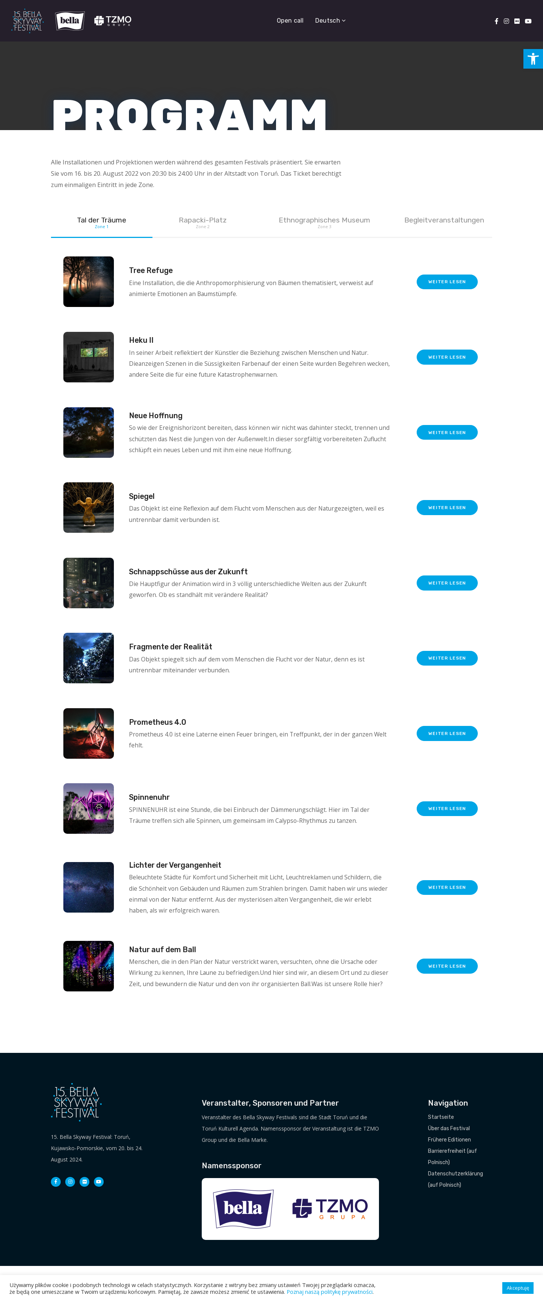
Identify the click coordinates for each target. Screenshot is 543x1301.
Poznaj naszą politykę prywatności (330, 1291)
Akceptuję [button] (518, 1287)
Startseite (441, 1152)
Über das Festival (449, 1163)
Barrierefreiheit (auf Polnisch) (452, 1192)
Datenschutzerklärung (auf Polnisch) (455, 1214)
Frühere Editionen (449, 1175)
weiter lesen (446, 291)
